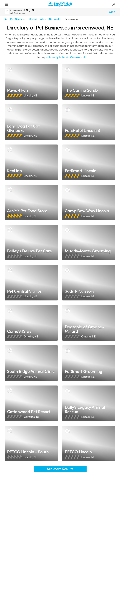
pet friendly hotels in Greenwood (64, 57)
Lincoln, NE (30, 95)
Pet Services (17, 19)
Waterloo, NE (32, 417)
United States (37, 19)
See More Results (60, 469)
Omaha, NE (31, 336)
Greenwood (72, 19)
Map (112, 12)
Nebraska (55, 19)
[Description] (9, 69)
